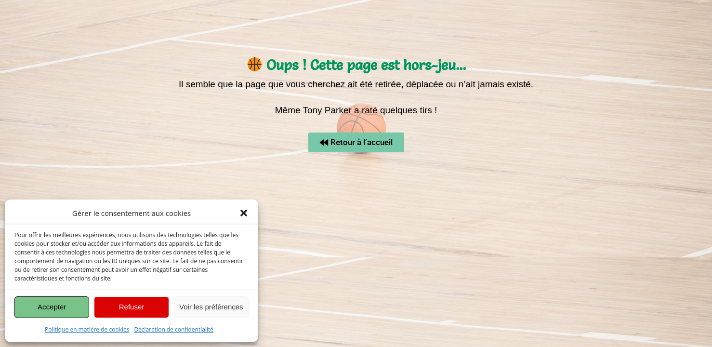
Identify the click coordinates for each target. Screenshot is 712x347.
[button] (244, 213)
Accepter (52, 307)
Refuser (132, 307)
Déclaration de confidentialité (173, 329)
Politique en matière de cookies (87, 329)
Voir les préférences (211, 307)
